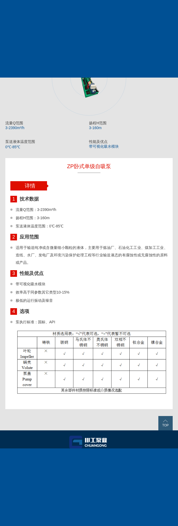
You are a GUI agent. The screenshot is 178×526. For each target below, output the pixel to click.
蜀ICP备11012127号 (71, 519)
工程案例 (143, 455)
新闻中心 (88, 461)
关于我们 (33, 461)
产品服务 (88, 455)
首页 (33, 455)
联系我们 (143, 461)
